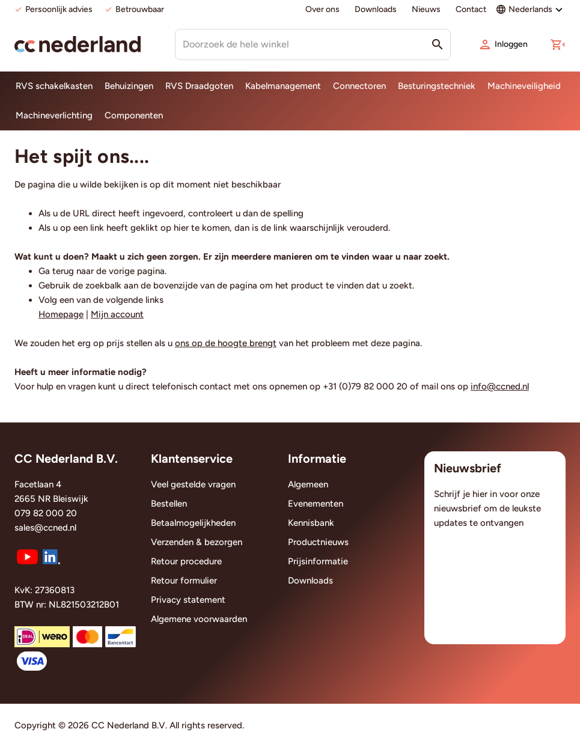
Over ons (322, 9)
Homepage (61, 314)
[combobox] (313, 44)
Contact (471, 9)
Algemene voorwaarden (199, 619)
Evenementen (315, 503)
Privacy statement (188, 599)
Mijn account (117, 314)
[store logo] (77, 44)
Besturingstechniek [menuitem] (436, 86)
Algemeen (308, 484)
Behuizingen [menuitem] (129, 86)
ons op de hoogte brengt (225, 343)
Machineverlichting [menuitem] (54, 115)
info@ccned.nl (500, 386)
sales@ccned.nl (45, 527)
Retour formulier (184, 580)
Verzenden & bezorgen (196, 542)
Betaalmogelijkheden (193, 522)
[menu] (290, 101)
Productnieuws (318, 542)
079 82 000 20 (45, 513)
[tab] (75, 462)
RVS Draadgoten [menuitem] (199, 86)
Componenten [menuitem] (134, 115)
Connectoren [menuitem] (359, 86)
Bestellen (169, 503)
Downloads (376, 9)
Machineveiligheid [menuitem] (524, 86)
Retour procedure (186, 561)
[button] (558, 44)
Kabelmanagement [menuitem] (283, 86)
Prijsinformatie (318, 561)
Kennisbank (311, 522)
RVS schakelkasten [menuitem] (54, 86)
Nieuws (426, 9)
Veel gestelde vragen (193, 484)
